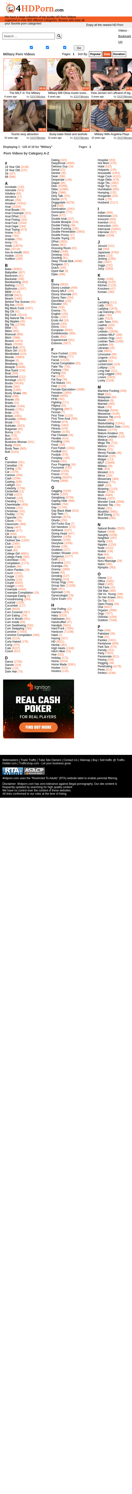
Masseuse (104, 413)
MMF (101, 485)
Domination (58, 209)
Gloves (55, 546)
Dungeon (57, 264)
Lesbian (103, 331)
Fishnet (56, 422)
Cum (8, 609)
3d (6, 173)
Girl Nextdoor (59, 527)
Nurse (101, 557)
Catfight (10, 485)
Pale (100, 637)
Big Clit (9, 311)
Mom (101, 495)
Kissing (102, 282)
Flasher (56, 431)
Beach (9, 298)
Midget (102, 459)
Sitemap (85, 760)
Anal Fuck (11, 223)
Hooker (56, 667)
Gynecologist (59, 595)
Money (102, 498)
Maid (101, 394)
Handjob (56, 625)
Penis (101, 669)
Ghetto (55, 520)
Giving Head (59, 533)
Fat (53, 376)
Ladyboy (103, 308)
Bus (7, 435)
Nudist (102, 551)
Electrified (57, 301)
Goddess (57, 549)
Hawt (54, 635)
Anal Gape (11, 226)
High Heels (58, 648)
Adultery (10, 193)
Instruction (104, 225)
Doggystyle (58, 202)
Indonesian (105, 216)
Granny (56, 569)
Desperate (57, 179)
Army (8, 242)
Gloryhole (57, 543)
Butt (7, 451)
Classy (9, 527)
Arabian (10, 239)
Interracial (104, 229)
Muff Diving (105, 514)
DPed (54, 241)
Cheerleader (13, 504)
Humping (103, 192)
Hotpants (103, 169)
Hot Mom (103, 163)
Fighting (56, 402)
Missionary (104, 479)
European (57, 330)
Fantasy (56, 370)
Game (55, 494)
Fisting (55, 425)
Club (8, 543)
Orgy (101, 613)
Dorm (54, 215)
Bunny (9, 432)
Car (7, 472)
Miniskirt (103, 472)
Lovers (102, 377)
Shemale (53, 48)
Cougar (9, 576)
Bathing (10, 285)
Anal (8, 206)
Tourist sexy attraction (25, 134)
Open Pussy (105, 604)
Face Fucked (59, 353)
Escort (55, 323)
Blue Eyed (11, 370)
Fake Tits (57, 366)
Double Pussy (60, 235)
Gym (54, 589)
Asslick (9, 255)
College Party (13, 557)
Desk (54, 176)
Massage (103, 410)
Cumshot (10, 631)
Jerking (102, 258)
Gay (67, 48)
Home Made (59, 664)
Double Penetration (63, 231)
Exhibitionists (59, 333)
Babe (8, 269)
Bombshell (11, 376)
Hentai (55, 645)
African (9, 200)
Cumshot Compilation (18, 635)
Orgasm (103, 610)
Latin (101, 318)
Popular (95, 54)
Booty (8, 390)
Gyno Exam (58, 598)
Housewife (104, 173)
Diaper (55, 183)
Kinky (101, 279)
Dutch (55, 267)
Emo (54, 307)
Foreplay (56, 458)
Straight (37, 48)
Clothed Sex (12, 540)
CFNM (9, 494)
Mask (101, 407)
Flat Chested (59, 435)
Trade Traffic (28, 760)
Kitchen (102, 285)
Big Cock (10, 314)
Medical (102, 439)
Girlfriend (57, 530)
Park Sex (103, 646)
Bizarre (9, 341)
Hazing (55, 638)
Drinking (56, 254)
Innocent (103, 219)
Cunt (8, 638)
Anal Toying (12, 229)
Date (107, 54)
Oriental (103, 617)
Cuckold (10, 602)
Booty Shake (13, 393)
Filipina (55, 405)
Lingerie (103, 357)
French (55, 471)
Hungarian (104, 196)
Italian (101, 235)
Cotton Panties (14, 569)
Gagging (56, 491)
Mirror (101, 475)
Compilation (12, 563)
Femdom (56, 392)
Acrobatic (11, 187)
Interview (103, 232)
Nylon (101, 564)
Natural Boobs (107, 528)
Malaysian (104, 397)
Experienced (59, 340)
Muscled (103, 518)
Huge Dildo (105, 179)
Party (101, 653)
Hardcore (57, 631)
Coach (9, 547)
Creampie (11, 589)
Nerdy (101, 541)
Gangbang (58, 497)
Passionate (105, 656)
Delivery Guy (59, 166)
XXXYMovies (37, 96)
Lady (101, 305)
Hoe (54, 654)
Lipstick (102, 361)
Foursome (57, 467)
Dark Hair (11, 671)
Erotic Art (57, 320)
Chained (10, 498)
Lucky (101, 380)
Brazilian (10, 406)
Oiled (101, 584)
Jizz (100, 262)
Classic (9, 520)
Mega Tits (104, 443)
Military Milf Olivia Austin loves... (68, 93)
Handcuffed (58, 622)
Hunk (101, 199)
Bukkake (10, 425)
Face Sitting (58, 356)
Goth (54, 559)
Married (102, 403)
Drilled (55, 251)
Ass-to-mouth (13, 252)
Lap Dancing (106, 312)
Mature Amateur (108, 433)
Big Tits (9, 324)
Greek (55, 572)
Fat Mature (58, 383)
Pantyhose (104, 643)
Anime (9, 232)
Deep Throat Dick (62, 261)
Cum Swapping (14, 628)
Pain (100, 630)
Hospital (103, 160)
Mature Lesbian (107, 436)
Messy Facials (107, 452)
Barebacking (13, 282)
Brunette (10, 419)
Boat (8, 373)
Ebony (55, 284)
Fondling (56, 441)
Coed (8, 550)
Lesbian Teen (106, 341)
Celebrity (10, 488)
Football (56, 451)
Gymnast (57, 592)
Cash (8, 478)
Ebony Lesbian (60, 287)
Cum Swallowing (15, 625)
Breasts (10, 409)
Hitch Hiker (58, 651)
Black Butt (11, 347)
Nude (101, 548)
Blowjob (10, 367)
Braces (9, 399)
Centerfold (11, 491)
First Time (57, 415)
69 (6, 176)
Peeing (102, 659)
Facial (55, 360)
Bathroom (11, 288)
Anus (8, 236)
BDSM (9, 295)
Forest (55, 461)
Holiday (56, 658)
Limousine (104, 354)
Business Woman (16, 442)
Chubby (10, 514)
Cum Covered (13, 612)
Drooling (56, 257)
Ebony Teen (58, 297)
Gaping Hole (59, 500)
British (9, 416)
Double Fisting (60, 225)
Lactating (103, 302)
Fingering (57, 409)
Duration (119, 54)
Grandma (57, 562)
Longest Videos (105, 36)
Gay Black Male (61, 510)
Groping (56, 579)
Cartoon (10, 475)
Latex (101, 315)
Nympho (103, 567)
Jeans (101, 255)
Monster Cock (106, 501)
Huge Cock (105, 176)
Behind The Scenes (17, 302)
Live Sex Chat (105, 42)
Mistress (103, 482)
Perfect (102, 673)
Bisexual (10, 334)
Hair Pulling (58, 609)
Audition (10, 258)
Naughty (103, 535)
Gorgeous (57, 556)
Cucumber (11, 605)
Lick (100, 351)
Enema (55, 310)
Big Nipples (12, 321)
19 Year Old (12, 170)
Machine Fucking (108, 391)
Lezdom (103, 344)
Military (102, 466)
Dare (8, 668)
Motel (101, 508)
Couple (9, 582)
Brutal (8, 422)
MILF (101, 462)
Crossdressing (14, 599)
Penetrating (105, 666)
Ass (7, 249)
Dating (55, 160)
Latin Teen (104, 322)
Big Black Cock (14, 308)
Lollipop (102, 367)
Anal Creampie (14, 213)
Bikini (8, 331)
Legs (101, 328)
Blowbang (11, 363)
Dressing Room (61, 248)
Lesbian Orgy (106, 338)
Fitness (56, 428)
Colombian (11, 560)
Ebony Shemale (61, 294)
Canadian (11, 465)
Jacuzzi (102, 245)
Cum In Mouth (14, 618)
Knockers (104, 288)
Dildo (54, 189)
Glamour (56, 536)
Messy (102, 449)
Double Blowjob (61, 222)
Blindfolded (12, 354)
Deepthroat (58, 163)
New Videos (105, 30)
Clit (7, 534)
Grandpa (56, 566)
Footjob (56, 454)
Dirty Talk (57, 196)
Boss (8, 396)
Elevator (56, 304)
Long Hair (104, 370)
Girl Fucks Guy (60, 523)
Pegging (103, 663)
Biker (8, 327)
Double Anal (59, 218)
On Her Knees (107, 597)
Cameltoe (11, 462)
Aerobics (10, 196)
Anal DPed (11, 216)
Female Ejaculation (63, 389)
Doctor (55, 199)
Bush (8, 439)
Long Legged (106, 374)
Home (79, 30)
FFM (54, 399)
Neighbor (103, 538)
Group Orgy (58, 582)
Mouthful (103, 511)
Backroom (11, 275)
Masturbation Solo (109, 426)
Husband (103, 202)
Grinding (56, 576)
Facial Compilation (63, 363)
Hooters (56, 671)
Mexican (103, 456)
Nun (100, 554)
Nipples (102, 544)
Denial (55, 169)
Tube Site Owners (50, 760)
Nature (102, 531)
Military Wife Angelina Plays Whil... (111, 136)
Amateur (10, 203)
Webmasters (10, 760)
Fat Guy (56, 379)
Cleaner (10, 530)
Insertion (103, 222)
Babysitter (11, 272)
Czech (9, 651)
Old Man (103, 590)
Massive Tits (105, 417)
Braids (9, 403)
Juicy (101, 268)
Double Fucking (61, 228)
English (56, 314)
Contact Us (70, 760)
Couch (9, 573)
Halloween (58, 618)
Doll (53, 205)
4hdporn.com (25, 783)
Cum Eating (12, 615)
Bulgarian (11, 429)
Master (102, 420)
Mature (102, 430)
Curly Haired (13, 641)
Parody (102, 650)
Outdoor (103, 620)
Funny (55, 480)
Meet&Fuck (79, 42)
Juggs (101, 265)
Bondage (10, 380)
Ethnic (55, 326)
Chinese (10, 508)
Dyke (54, 274)
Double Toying (60, 238)
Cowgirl (9, 586)
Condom (10, 566)
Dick (54, 186)
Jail (100, 249)
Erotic (55, 317)
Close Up (11, 537)
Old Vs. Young (107, 594)
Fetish (55, 395)
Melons (102, 446)
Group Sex (58, 585)
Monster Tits (105, 505)
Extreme (56, 343)
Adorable (10, 190)
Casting (10, 481)
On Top (102, 600)
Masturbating (106, 423)
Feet (54, 386)
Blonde (9, 357)
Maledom (103, 400)
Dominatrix (58, 212)
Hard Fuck (57, 628)
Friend (55, 474)
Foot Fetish (58, 448)
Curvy (8, 645)
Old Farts (103, 587)
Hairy (54, 615)
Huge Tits (104, 183)
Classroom (11, 524)
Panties (102, 640)
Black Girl (11, 350)
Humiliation (105, 189)
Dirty (54, 192)
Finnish (56, 412)
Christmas (11, 511)
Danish (9, 665)
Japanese (104, 252)
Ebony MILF (59, 291)
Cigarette (11, 517)
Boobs (9, 383)
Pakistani (103, 633)
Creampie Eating (15, 596)
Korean (102, 292)
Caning (9, 468)
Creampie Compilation (19, 592)
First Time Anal (60, 418)
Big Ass (9, 305)
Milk (100, 469)
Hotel (101, 166)
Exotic (55, 336)
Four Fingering (60, 464)
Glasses (56, 540)
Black (8, 344)
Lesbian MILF (106, 334)
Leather (102, 325)
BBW (8, 292)
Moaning (103, 488)
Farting (55, 373)
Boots (8, 386)
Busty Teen (12, 448)
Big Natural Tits (14, 318)
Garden (56, 504)
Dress (55, 245)
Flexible (56, 438)
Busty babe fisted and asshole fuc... (68, 136)
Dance (9, 661)
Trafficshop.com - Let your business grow (45, 763)
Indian (102, 212)
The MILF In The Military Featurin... (24, 94)
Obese (102, 577)
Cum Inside (12, 622)
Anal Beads (12, 209)
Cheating (10, 501)
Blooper (10, 360)
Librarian (103, 348)
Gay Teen (57, 513)
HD (53, 641)
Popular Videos (79, 36)
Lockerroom (105, 364)
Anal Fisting (12, 219)
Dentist (55, 173)
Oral (100, 607)
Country (10, 579)
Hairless (56, 612)
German (56, 517)
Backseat (11, 279)
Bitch (8, 337)
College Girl (12, 553)
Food (54, 444)
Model (102, 492)
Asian (8, 245)
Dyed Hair (57, 271)
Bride (8, 412)
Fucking (56, 477)
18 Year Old (12, 167)
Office (101, 581)
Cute (8, 648)
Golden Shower (61, 553)
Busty (8, 445)
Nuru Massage (107, 561)
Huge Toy (104, 186)
